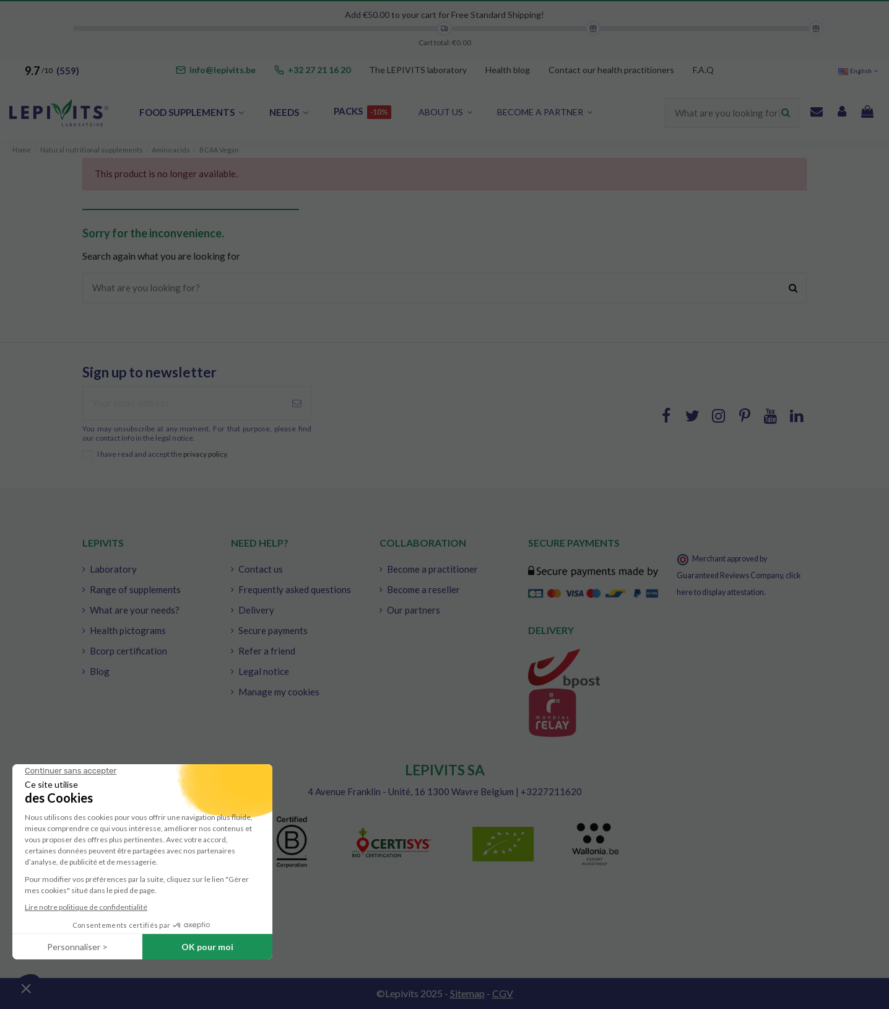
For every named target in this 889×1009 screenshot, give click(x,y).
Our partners (413, 609)
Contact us (260, 569)
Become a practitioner (432, 569)
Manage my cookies (278, 691)
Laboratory (113, 569)
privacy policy (205, 454)
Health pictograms (128, 630)
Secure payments (273, 630)
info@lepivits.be (222, 69)
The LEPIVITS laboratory (418, 69)
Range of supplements (135, 589)
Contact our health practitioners (611, 69)
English (859, 70)
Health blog (507, 69)
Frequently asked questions (294, 589)
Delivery (256, 609)
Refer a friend (266, 650)
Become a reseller (423, 589)
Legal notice (263, 671)
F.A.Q (703, 69)
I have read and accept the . (162, 454)
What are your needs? (135, 609)
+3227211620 (551, 791)
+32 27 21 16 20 (319, 69)
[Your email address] (183, 403)
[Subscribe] (297, 403)
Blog (100, 671)
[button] (545, 112)
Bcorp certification (128, 650)
